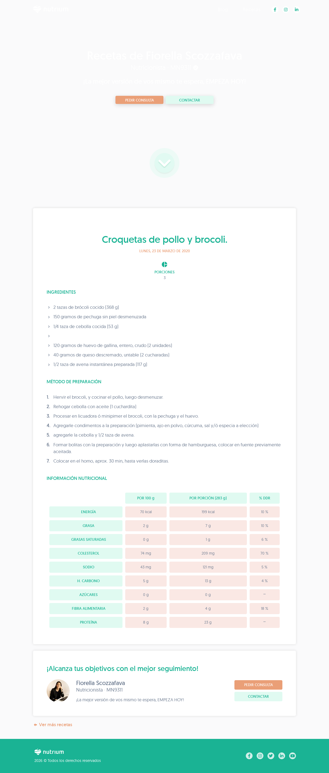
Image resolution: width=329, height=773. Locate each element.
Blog (223, 9)
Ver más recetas (52, 724)
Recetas (252, 9)
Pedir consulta (139, 100)
